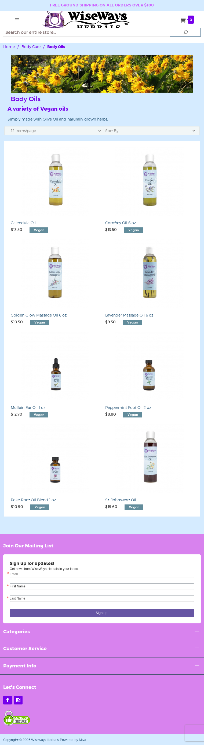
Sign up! (102, 613)
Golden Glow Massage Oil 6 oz (39, 315)
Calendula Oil (23, 222)
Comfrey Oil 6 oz (120, 222)
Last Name (17, 598)
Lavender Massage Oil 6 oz (129, 315)
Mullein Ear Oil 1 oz (28, 407)
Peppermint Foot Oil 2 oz (128, 407)
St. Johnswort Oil (120, 499)
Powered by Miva (73, 740)
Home (9, 46)
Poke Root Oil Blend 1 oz (33, 499)
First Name (18, 586)
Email (14, 574)
